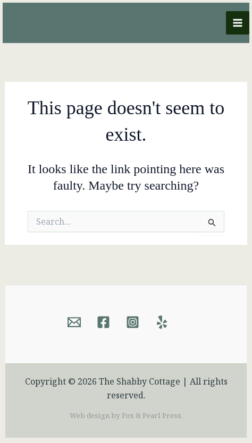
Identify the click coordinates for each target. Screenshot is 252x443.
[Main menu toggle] (237, 23)
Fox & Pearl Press (151, 415)
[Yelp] (162, 322)
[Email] (74, 322)
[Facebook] (103, 322)
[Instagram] (132, 322)
